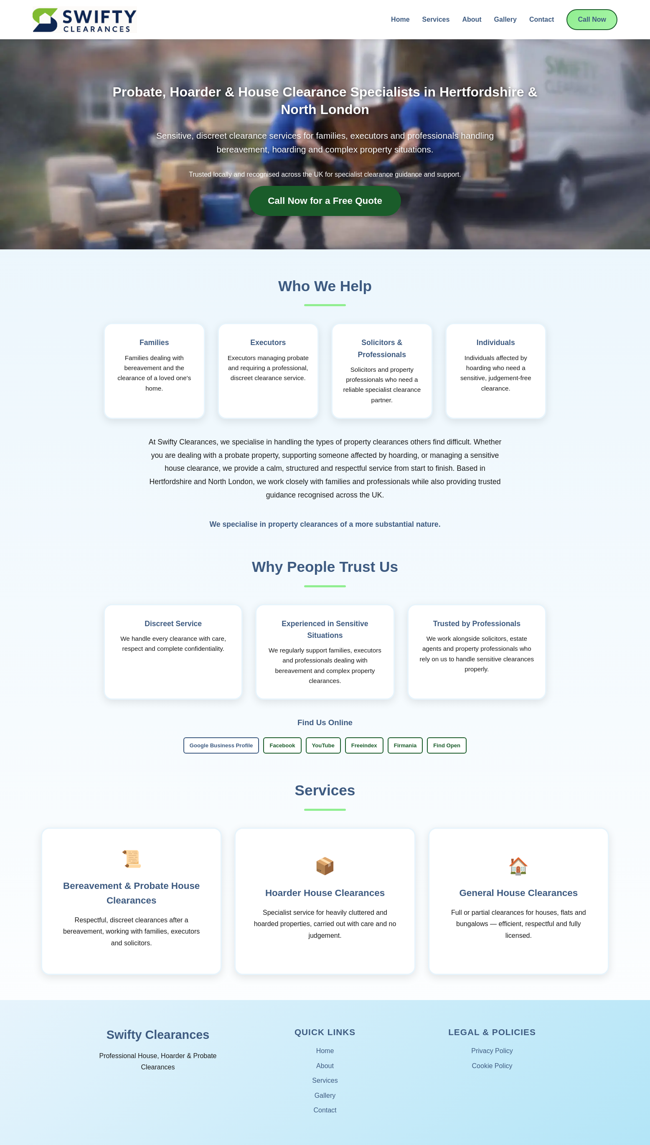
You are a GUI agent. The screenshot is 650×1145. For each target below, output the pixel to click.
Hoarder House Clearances (325, 893)
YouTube (323, 745)
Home (400, 19)
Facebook (282, 745)
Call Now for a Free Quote (325, 200)
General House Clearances (518, 893)
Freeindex (364, 745)
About (471, 19)
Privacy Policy (492, 1050)
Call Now (592, 19)
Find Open (446, 745)
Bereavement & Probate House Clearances (131, 893)
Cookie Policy (492, 1065)
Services (436, 19)
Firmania (405, 745)
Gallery (505, 19)
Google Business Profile (221, 745)
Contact (541, 19)
